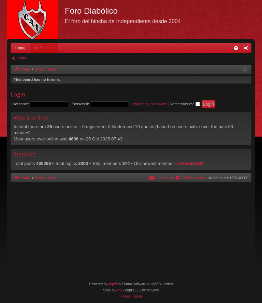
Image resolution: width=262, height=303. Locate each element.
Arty (119, 290)
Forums (47, 48)
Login (21, 58)
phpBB (113, 284)
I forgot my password (149, 104)
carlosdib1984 (190, 163)
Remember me (185, 104)
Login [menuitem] (247, 49)
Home (20, 48)
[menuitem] (236, 48)
